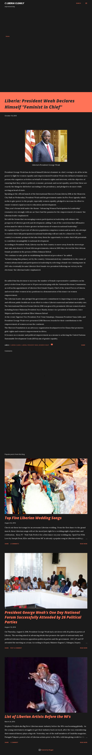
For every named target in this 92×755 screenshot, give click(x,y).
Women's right (44, 345)
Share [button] (83, 345)
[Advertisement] (46, 21)
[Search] (78, 3)
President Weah (32, 345)
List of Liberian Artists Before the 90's (38, 716)
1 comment (14, 742)
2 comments (14, 544)
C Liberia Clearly (14, 3)
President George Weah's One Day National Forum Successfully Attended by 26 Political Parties (43, 617)
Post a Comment (16, 648)
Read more (83, 544)
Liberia (24, 345)
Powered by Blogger (46, 750)
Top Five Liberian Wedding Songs (33, 517)
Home (7, 36)
